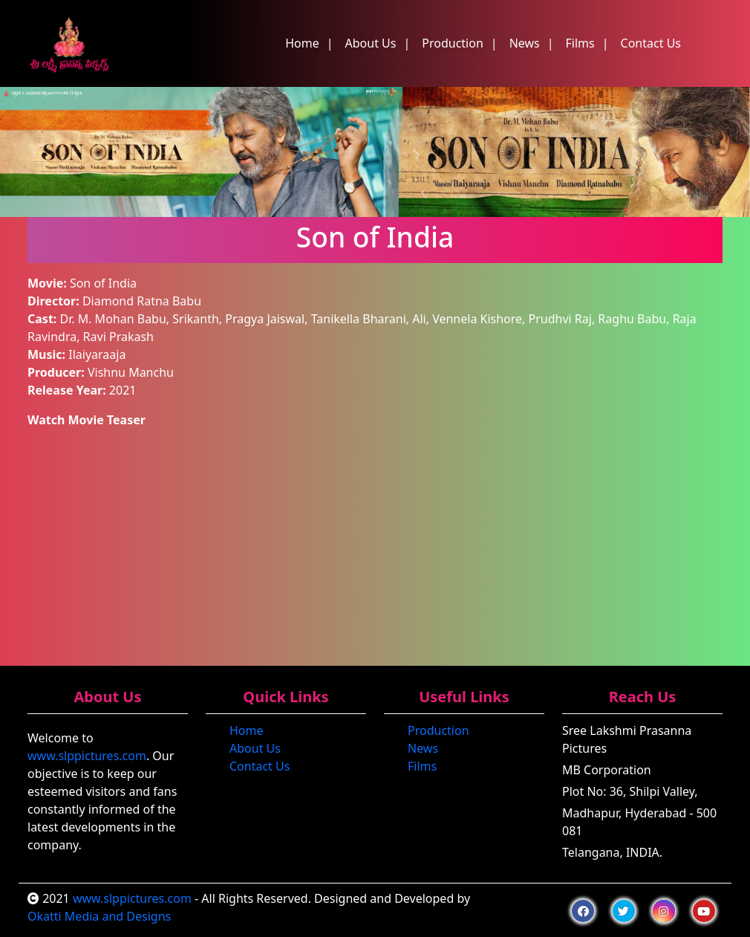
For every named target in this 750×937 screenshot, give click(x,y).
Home (302, 43)
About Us (371, 43)
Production (452, 43)
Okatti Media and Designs (99, 916)
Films (580, 43)
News (524, 43)
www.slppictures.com (86, 756)
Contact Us (651, 43)
